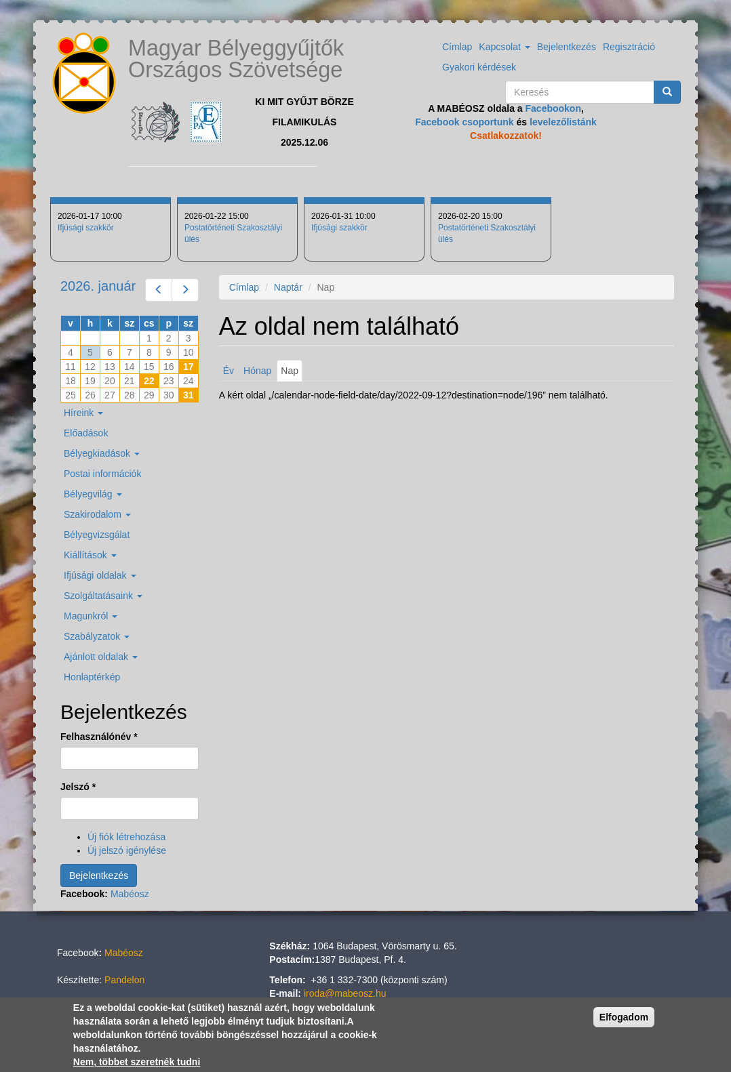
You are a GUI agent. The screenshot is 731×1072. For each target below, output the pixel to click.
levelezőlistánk (563, 122)
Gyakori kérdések (479, 67)
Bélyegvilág (93, 494)
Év (228, 370)
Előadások (86, 433)
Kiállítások (90, 555)
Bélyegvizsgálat (97, 534)
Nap (291, 373)
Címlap (457, 46)
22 (149, 380)
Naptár (288, 287)
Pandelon (124, 979)
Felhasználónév (99, 736)
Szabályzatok (97, 636)
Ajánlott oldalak (101, 656)
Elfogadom (623, 1017)
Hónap (257, 370)
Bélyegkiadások (102, 453)
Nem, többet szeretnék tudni (136, 1061)
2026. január (98, 286)
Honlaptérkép (92, 677)
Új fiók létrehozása (126, 836)
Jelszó (78, 786)
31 (188, 395)
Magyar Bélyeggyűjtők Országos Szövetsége (236, 59)
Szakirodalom (97, 514)
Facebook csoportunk (464, 122)
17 (188, 366)
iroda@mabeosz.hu (345, 993)
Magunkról (90, 616)
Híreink (83, 412)
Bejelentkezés (566, 46)
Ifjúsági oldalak (100, 575)
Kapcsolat (504, 46)
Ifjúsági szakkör (86, 227)
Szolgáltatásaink (103, 595)
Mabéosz (130, 893)
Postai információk (102, 473)
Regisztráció (629, 46)
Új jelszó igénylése (126, 850)
